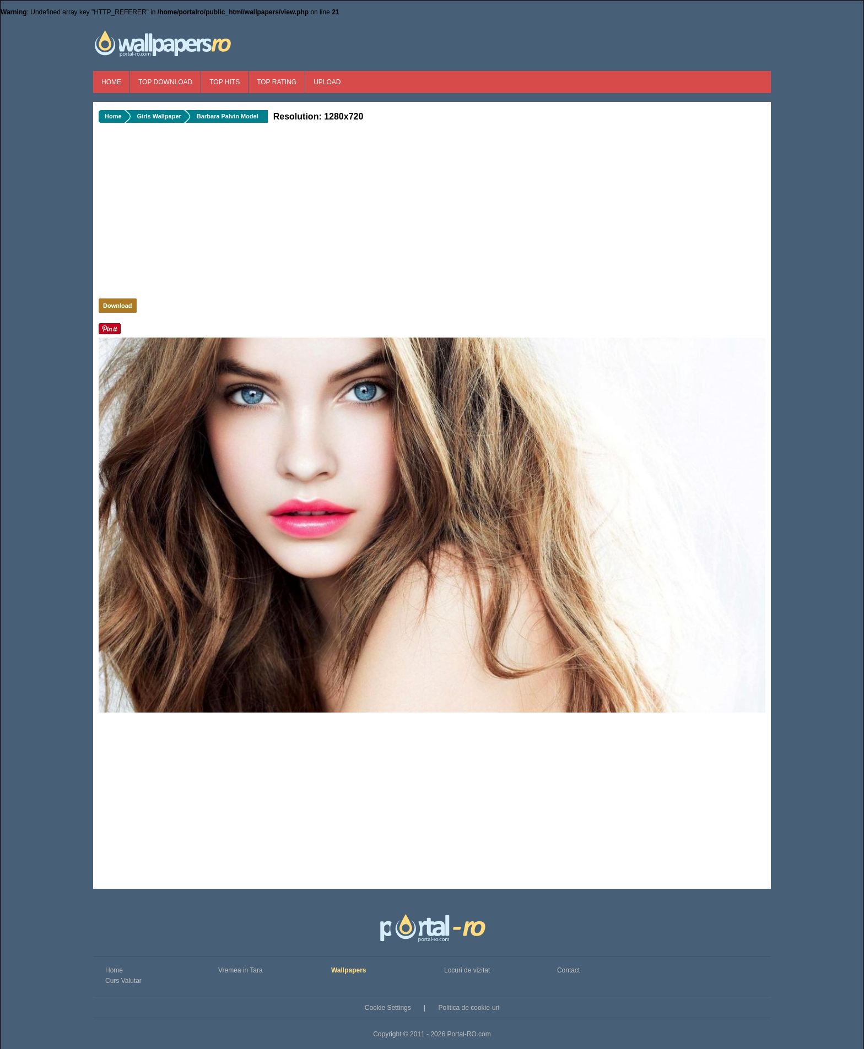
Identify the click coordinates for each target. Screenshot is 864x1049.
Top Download (165, 82)
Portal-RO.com (468, 1034)
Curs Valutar (123, 981)
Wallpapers (348, 970)
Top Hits (224, 82)
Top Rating (276, 82)
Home (111, 82)
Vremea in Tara (240, 970)
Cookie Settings (388, 1008)
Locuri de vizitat (467, 970)
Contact (568, 970)
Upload (327, 82)
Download (117, 305)
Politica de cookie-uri (469, 1008)
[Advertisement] (283, 214)
